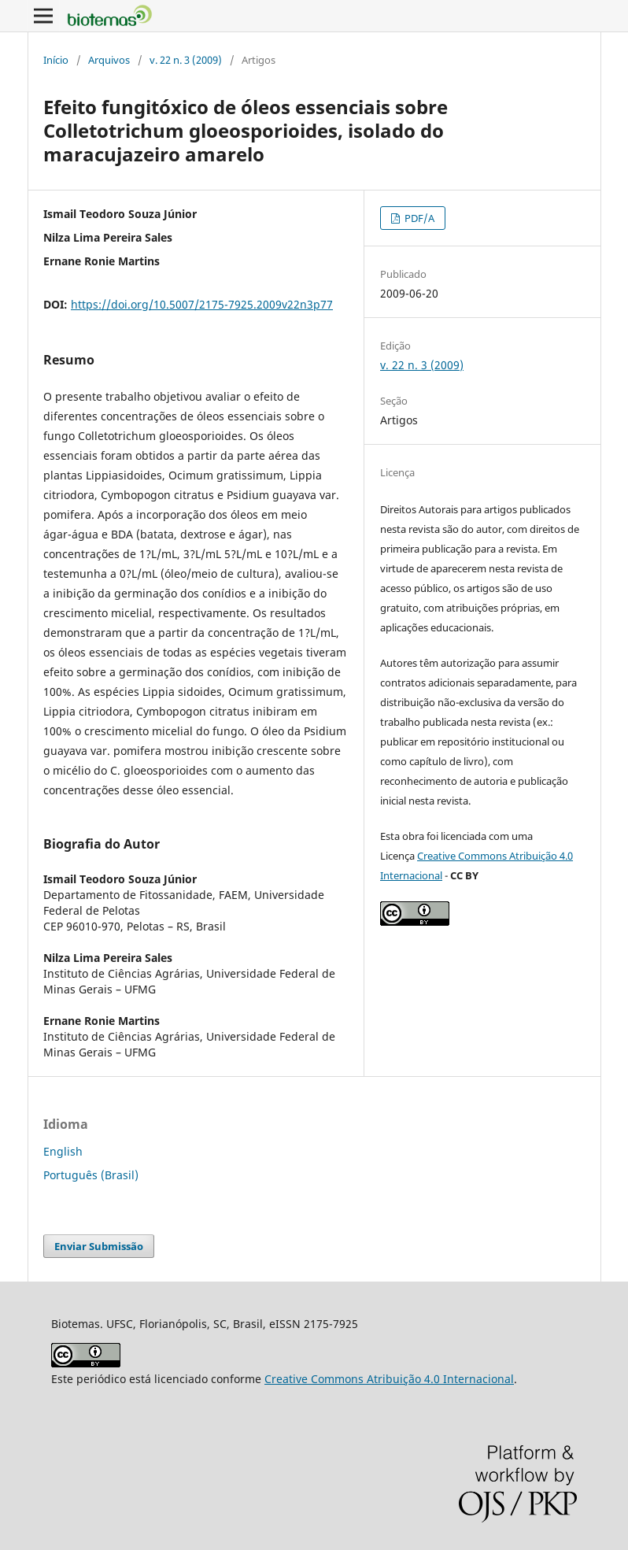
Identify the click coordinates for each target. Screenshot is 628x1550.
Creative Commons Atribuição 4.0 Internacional (389, 1378)
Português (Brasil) (91, 1174)
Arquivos (109, 60)
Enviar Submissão (98, 1246)
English (63, 1151)
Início (55, 60)
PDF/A (418, 218)
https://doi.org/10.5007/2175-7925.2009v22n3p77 (202, 304)
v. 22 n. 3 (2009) (186, 60)
